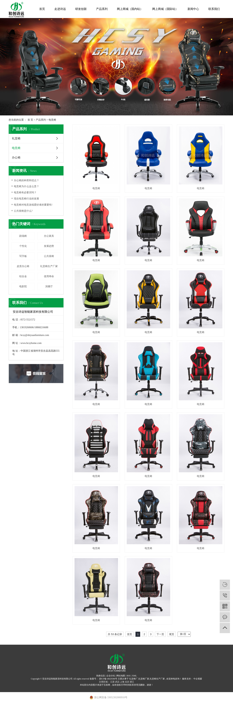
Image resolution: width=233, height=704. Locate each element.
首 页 (30, 119)
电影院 (23, 286)
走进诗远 (60, 8)
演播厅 (49, 286)
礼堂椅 (16, 138)
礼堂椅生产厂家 (49, 266)
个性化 (23, 246)
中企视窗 (197, 678)
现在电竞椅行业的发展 (26, 198)
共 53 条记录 (115, 634)
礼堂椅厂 (133, 678)
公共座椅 (49, 256)
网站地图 (120, 675)
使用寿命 (49, 276)
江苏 (112, 682)
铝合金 (23, 276)
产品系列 (102, 8)
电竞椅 (52, 119)
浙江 (132, 682)
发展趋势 (49, 246)
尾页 (171, 634)
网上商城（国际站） (165, 8)
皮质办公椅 (23, 266)
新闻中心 (193, 8)
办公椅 (16, 157)
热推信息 (100, 675)
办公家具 (49, 236)
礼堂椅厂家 (143, 678)
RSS (128, 675)
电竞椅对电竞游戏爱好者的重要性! (33, 204)
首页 (42, 8)
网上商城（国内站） (130, 8)
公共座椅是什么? (23, 211)
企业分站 (110, 675)
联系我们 (214, 8)
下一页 (160, 634)
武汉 (117, 682)
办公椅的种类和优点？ (26, 180)
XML (134, 675)
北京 (127, 682)
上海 (122, 682)
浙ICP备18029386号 (108, 678)
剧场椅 (23, 236)
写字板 (23, 256)
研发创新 (81, 8)
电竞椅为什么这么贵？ (26, 186)
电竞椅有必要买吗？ (25, 192)
